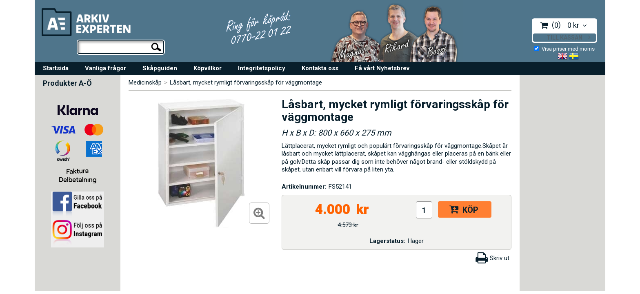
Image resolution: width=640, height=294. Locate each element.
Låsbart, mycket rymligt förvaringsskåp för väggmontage (246, 82)
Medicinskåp (145, 82)
